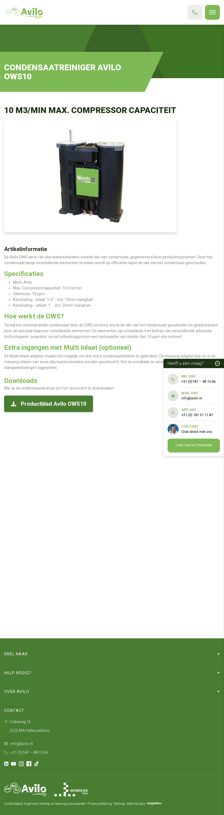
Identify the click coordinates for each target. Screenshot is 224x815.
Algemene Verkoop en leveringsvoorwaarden (55, 804)
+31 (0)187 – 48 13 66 (26, 752)
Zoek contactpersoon (193, 445)
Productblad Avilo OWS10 (48, 404)
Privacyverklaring (100, 804)
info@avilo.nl (18, 743)
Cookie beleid (13, 804)
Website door (144, 804)
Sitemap (119, 804)
